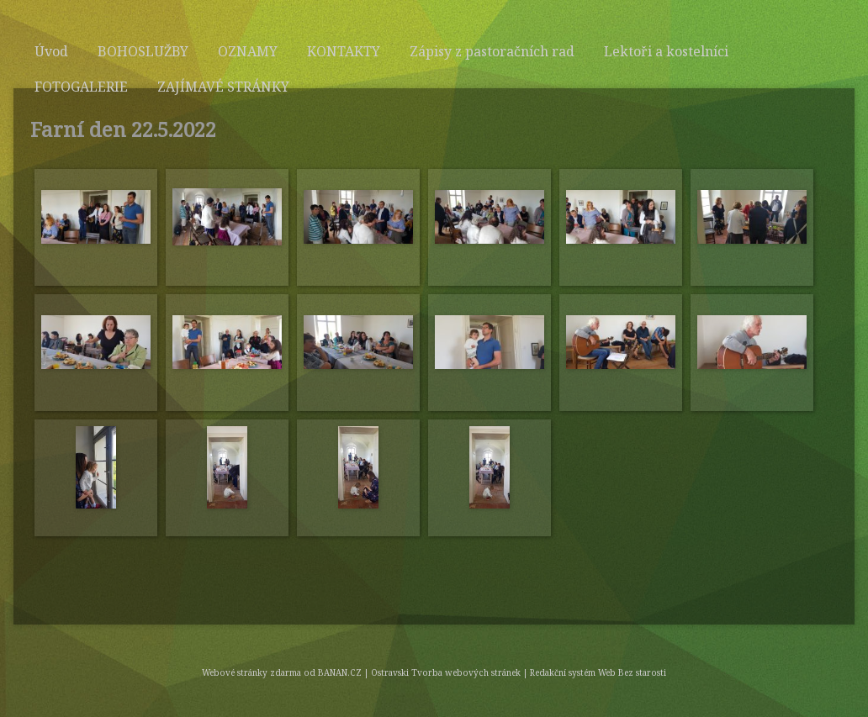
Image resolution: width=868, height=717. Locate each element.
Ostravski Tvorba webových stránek (446, 672)
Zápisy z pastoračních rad (492, 51)
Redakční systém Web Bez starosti (598, 672)
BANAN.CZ (340, 672)
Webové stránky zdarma (251, 672)
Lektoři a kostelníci (666, 51)
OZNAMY (248, 51)
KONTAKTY (343, 51)
